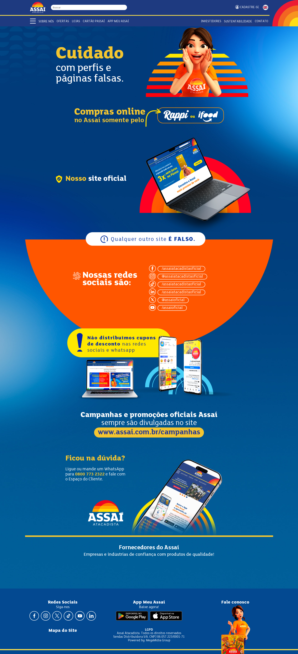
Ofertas (63, 21)
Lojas (76, 21)
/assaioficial (172, 308)
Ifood (192, 117)
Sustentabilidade (238, 21)
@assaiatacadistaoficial (182, 277)
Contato (261, 21)
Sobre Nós (46, 21)
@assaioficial (173, 300)
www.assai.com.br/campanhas (149, 432)
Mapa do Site (62, 630)
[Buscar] (125, 7)
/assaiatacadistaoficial (181, 269)
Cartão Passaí (94, 21)
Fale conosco (235, 602)
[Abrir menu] (33, 21)
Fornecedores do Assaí (149, 548)
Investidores (211, 21)
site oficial (107, 179)
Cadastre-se (249, 7)
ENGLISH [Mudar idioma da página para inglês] (265, 7)
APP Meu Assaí (118, 21)
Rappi (174, 117)
